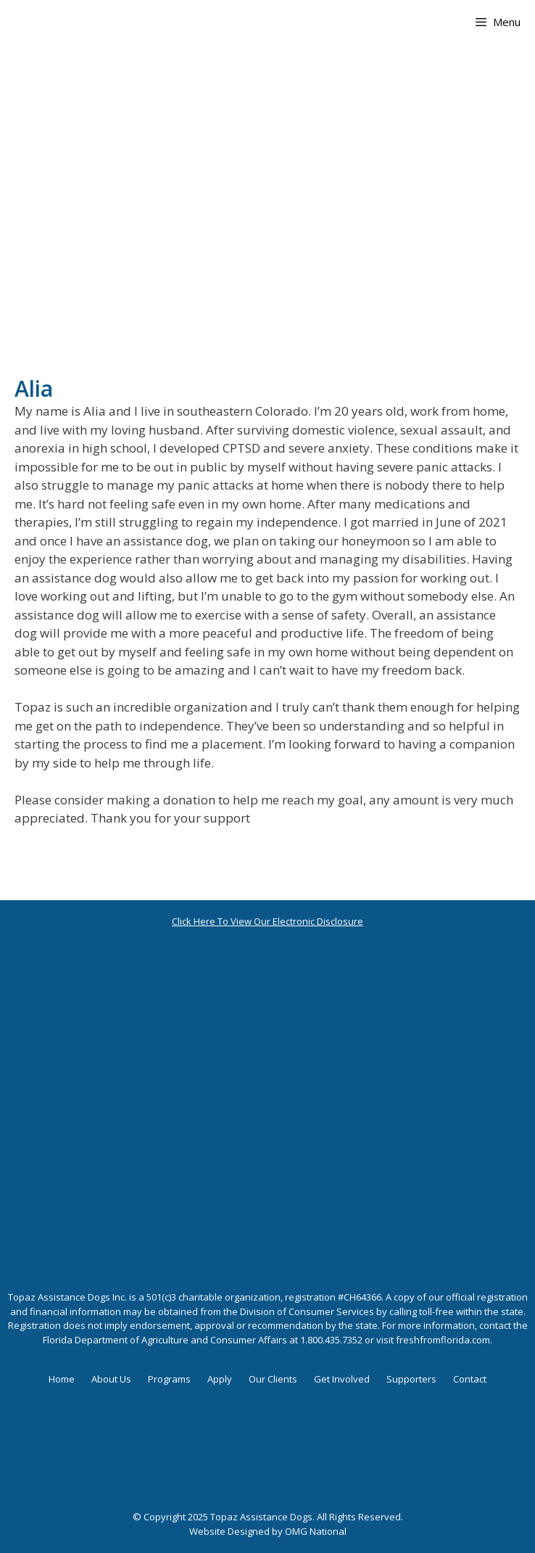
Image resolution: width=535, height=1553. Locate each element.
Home (62, 1378)
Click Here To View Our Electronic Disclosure (267, 921)
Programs (169, 1378)
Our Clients (273, 1378)
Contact (469, 1378)
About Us (111, 1378)
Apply (219, 1378)
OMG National (316, 1531)
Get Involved (342, 1378)
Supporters (411, 1378)
